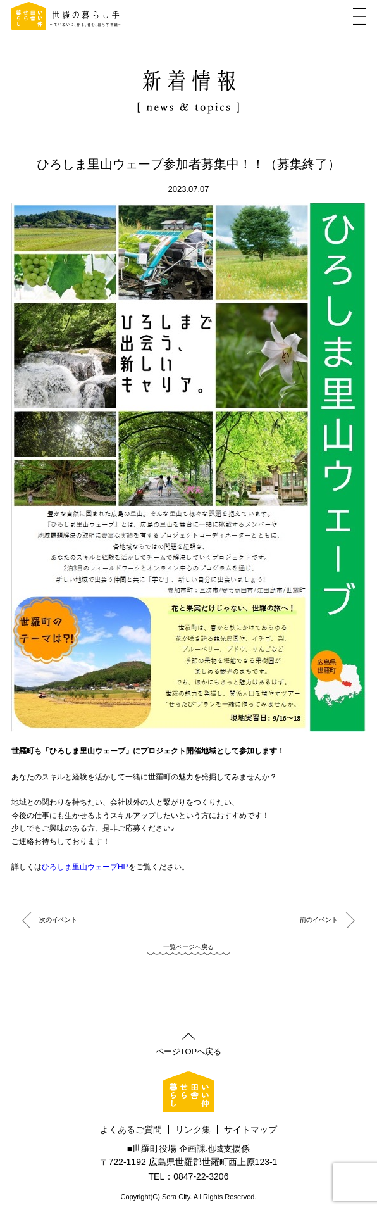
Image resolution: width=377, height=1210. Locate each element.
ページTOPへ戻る (189, 1051)
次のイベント (58, 919)
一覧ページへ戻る (188, 946)
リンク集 (193, 1130)
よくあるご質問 (131, 1130)
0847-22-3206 (200, 1176)
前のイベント (319, 919)
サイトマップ (250, 1130)
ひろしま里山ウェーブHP (85, 866)
